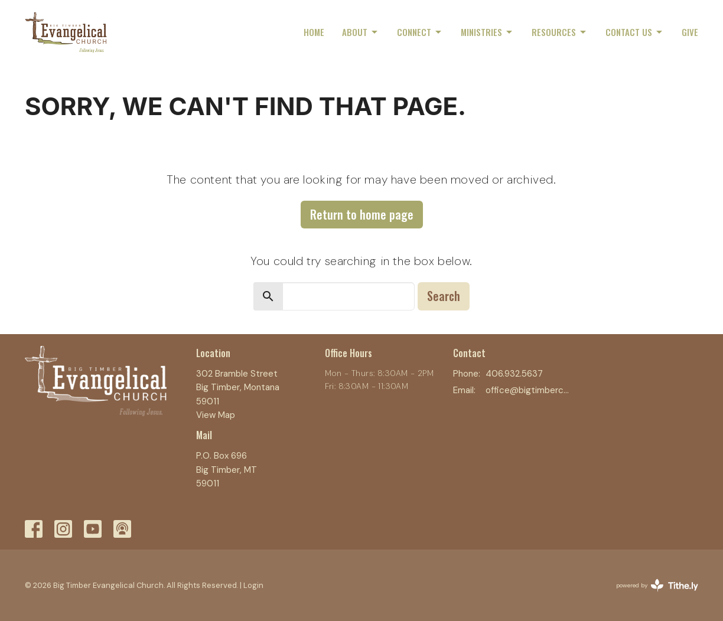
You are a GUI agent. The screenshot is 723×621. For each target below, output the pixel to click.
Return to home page (361, 214)
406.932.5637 (514, 374)
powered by (657, 585)
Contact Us (634, 31)
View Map (215, 415)
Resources (560, 31)
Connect (420, 31)
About (360, 31)
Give (690, 31)
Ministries (487, 31)
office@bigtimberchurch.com (528, 390)
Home (314, 31)
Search (443, 296)
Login (253, 585)
